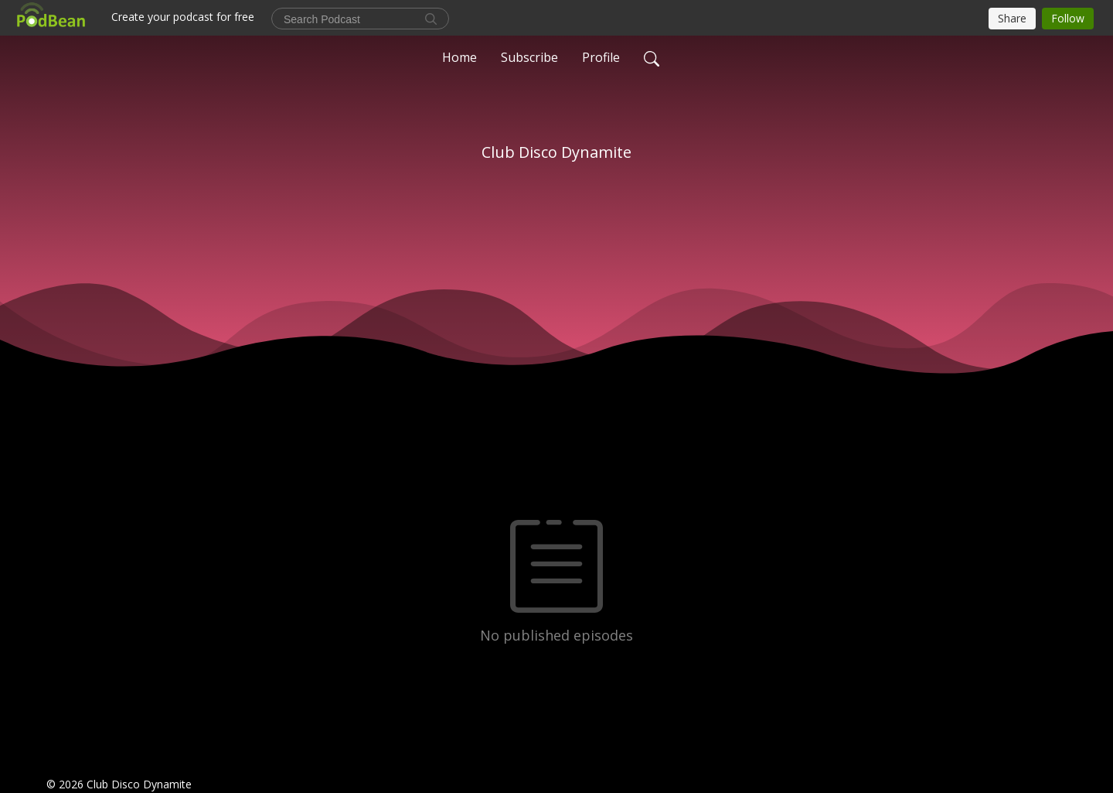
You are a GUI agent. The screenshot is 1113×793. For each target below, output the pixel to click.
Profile (601, 57)
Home (459, 57)
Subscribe (529, 57)
